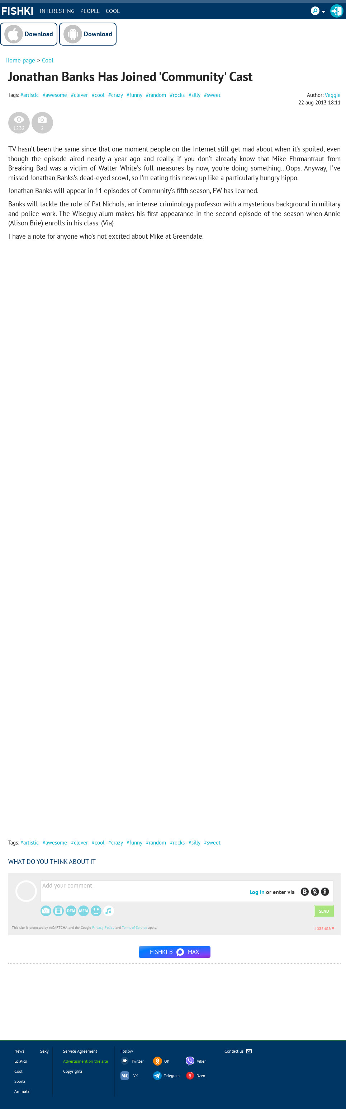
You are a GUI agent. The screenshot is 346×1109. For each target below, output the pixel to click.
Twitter (138, 1061)
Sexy (44, 1051)
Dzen (200, 1075)
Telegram (172, 1075)
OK (167, 1061)
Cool (113, 10)
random (157, 95)
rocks (179, 95)
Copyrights (72, 1071)
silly (195, 95)
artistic (31, 95)
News (19, 1051)
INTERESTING (57, 10)
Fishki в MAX (174, 952)
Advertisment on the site (85, 1061)
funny (135, 95)
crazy (117, 95)
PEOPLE (90, 10)
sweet (214, 95)
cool (99, 95)
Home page (20, 60)
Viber (201, 1061)
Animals (21, 1091)
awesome (56, 95)
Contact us (238, 1051)
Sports (19, 1081)
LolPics (20, 1061)
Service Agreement (80, 1051)
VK (135, 1075)
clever (81, 95)
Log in (257, 891)
